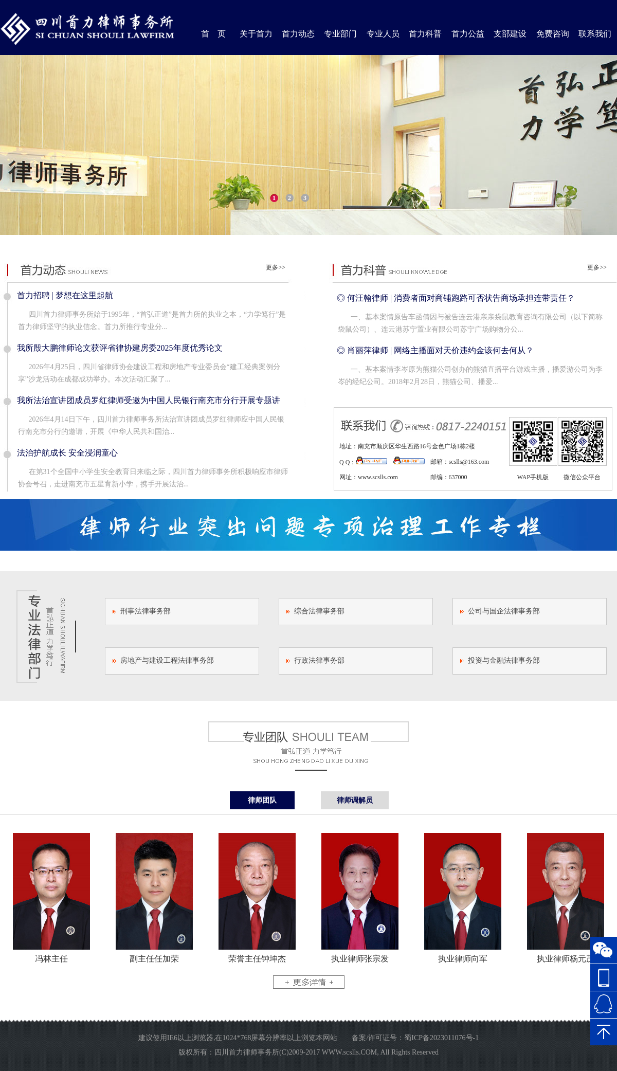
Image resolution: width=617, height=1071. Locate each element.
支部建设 (510, 33)
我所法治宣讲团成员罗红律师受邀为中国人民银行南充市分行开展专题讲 (148, 400)
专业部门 (340, 33)
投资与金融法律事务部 (504, 660)
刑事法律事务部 (145, 611)
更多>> (275, 267)
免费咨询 (552, 33)
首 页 (213, 33)
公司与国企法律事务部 (504, 611)
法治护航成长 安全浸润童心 (67, 452)
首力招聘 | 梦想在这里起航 (65, 295)
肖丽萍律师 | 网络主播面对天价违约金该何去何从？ (440, 350)
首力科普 (425, 33)
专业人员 (383, 33)
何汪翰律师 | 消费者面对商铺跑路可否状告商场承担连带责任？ (461, 298)
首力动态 (298, 33)
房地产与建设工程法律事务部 (167, 660)
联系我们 (594, 33)
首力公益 (467, 33)
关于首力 (256, 33)
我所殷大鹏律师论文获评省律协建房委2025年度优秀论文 (120, 347)
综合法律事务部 (319, 611)
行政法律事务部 (319, 660)
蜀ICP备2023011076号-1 (441, 1038)
